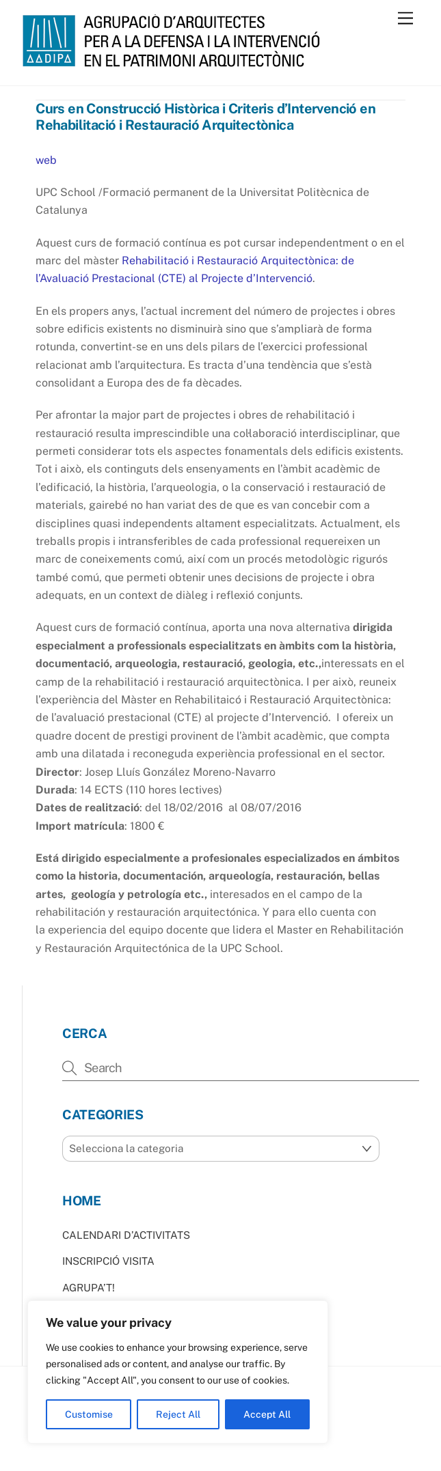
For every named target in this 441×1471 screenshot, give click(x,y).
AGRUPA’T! (88, 1287)
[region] (177, 1372)
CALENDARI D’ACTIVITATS (126, 1235)
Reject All (178, 1414)
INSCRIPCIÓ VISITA (108, 1261)
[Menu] (405, 18)
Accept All (267, 1414)
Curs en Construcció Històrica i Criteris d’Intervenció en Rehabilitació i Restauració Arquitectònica (205, 116)
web (46, 160)
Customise (89, 1414)
